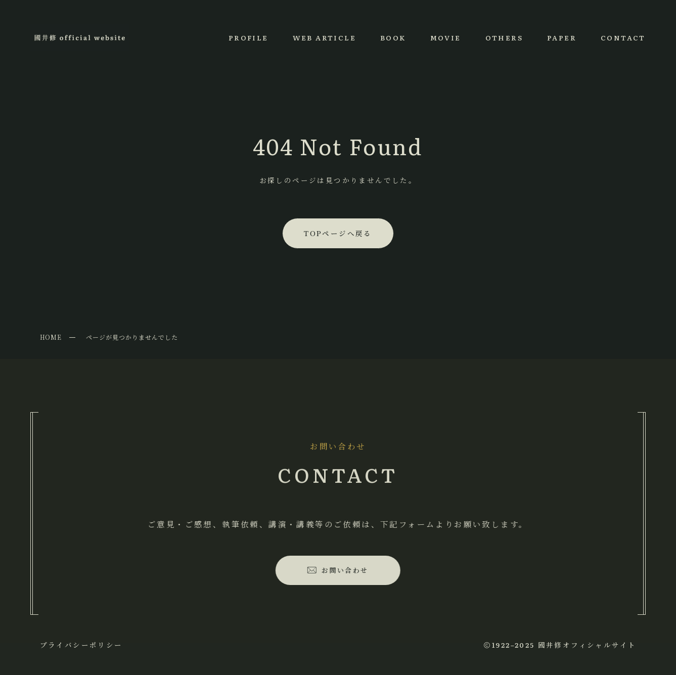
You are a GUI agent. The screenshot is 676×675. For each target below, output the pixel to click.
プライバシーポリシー (81, 645)
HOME (51, 337)
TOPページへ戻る (338, 233)
